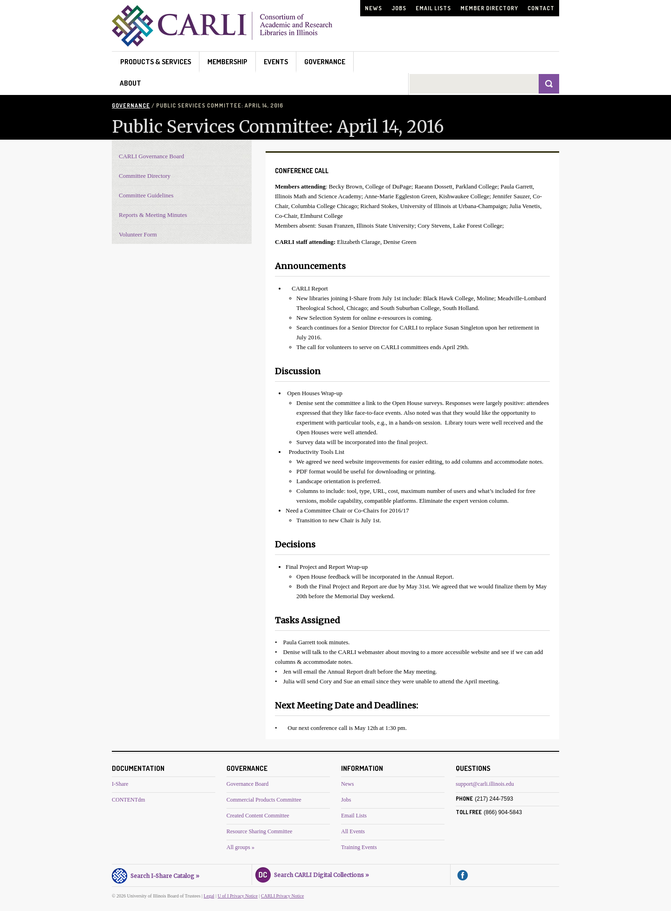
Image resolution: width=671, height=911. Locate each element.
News (373, 8)
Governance (324, 61)
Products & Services (155, 61)
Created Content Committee (257, 815)
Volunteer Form (138, 234)
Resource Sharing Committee (259, 831)
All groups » (240, 847)
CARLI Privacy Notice (282, 895)
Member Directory (489, 8)
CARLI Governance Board (151, 156)
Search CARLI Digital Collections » (312, 873)
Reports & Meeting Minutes (153, 214)
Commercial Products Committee (263, 799)
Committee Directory (145, 175)
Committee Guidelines (146, 195)
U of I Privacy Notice (238, 895)
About (130, 83)
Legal (209, 895)
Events (276, 61)
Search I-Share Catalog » (155, 874)
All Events (353, 831)
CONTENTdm (128, 799)
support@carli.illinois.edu (485, 784)
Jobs (398, 8)
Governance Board (247, 784)
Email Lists (433, 8)
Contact (541, 8)
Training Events (359, 847)
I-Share (120, 784)
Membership (227, 61)
